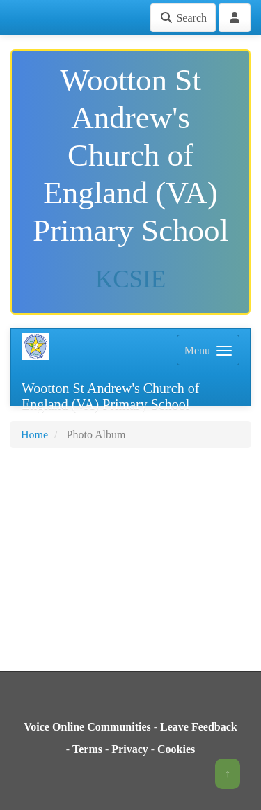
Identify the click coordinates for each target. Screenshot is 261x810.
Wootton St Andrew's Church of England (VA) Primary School (110, 393)
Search (183, 18)
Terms (87, 749)
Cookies (176, 749)
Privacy (129, 749)
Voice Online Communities (87, 727)
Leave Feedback (198, 727)
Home (34, 434)
